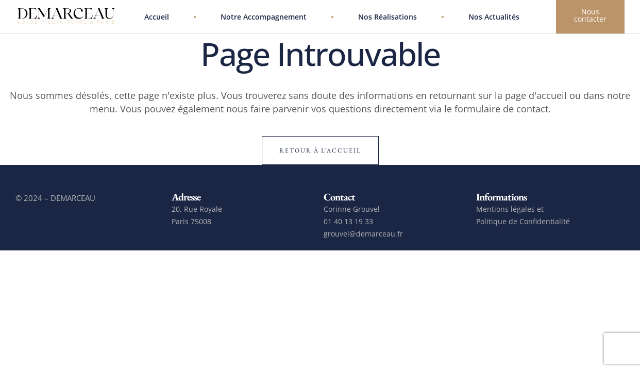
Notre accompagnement (264, 17)
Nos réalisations (387, 17)
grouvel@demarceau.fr (363, 234)
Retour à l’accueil (320, 150)
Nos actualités (493, 17)
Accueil (156, 17)
